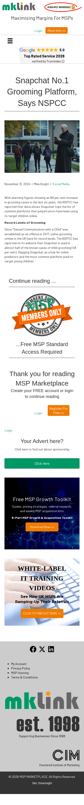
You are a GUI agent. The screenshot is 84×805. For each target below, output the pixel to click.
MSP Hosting (20, 673)
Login (8, 430)
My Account (19, 664)
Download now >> (42, 527)
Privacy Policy (20, 668)
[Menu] (10, 40)
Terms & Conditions (24, 677)
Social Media (60, 184)
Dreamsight (45, 783)
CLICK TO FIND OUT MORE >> (42, 613)
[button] (38, 30)
